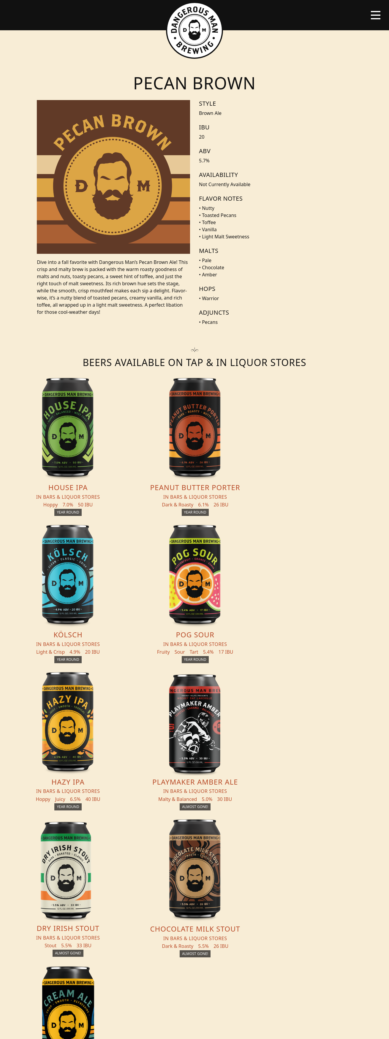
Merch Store (335, 871)
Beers (56, 869)
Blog (56, 892)
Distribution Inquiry (67, 908)
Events (120, 881)
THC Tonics (126, 869)
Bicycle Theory (234, 1029)
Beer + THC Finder (73, 881)
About (120, 892)
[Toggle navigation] (375, 15)
